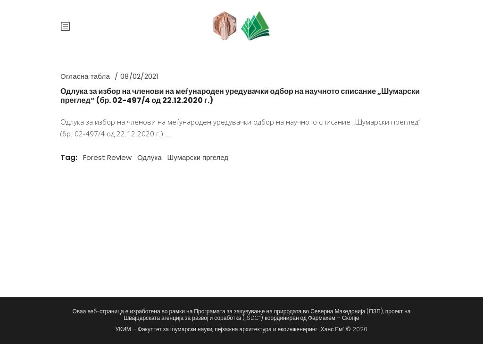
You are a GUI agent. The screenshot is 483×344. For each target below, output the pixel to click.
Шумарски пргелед (198, 157)
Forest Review (107, 157)
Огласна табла (85, 76)
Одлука (149, 157)
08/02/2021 (139, 76)
